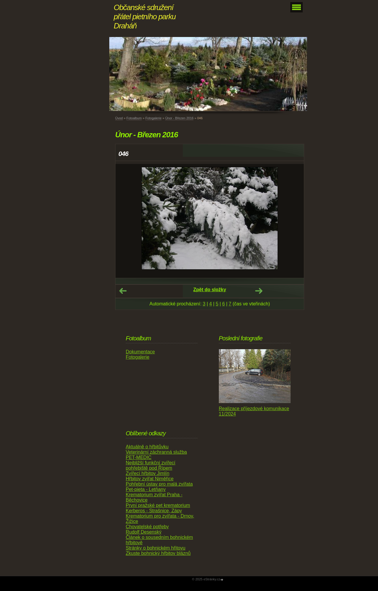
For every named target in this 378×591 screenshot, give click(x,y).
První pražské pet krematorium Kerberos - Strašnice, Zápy (158, 508)
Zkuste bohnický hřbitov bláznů (158, 553)
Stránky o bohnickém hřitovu (155, 547)
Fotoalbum (134, 118)
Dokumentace (140, 351)
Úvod (119, 118)
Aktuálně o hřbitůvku (147, 446)
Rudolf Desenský (144, 531)
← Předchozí (122, 290)
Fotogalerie (153, 118)
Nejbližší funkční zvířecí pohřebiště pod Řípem (150, 465)
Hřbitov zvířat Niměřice (150, 478)
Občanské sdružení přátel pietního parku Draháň (145, 16)
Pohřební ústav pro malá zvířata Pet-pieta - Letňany (159, 487)
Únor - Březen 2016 (179, 118)
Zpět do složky (209, 289)
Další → (258, 290)
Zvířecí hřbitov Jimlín (148, 473)
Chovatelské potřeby (147, 526)
